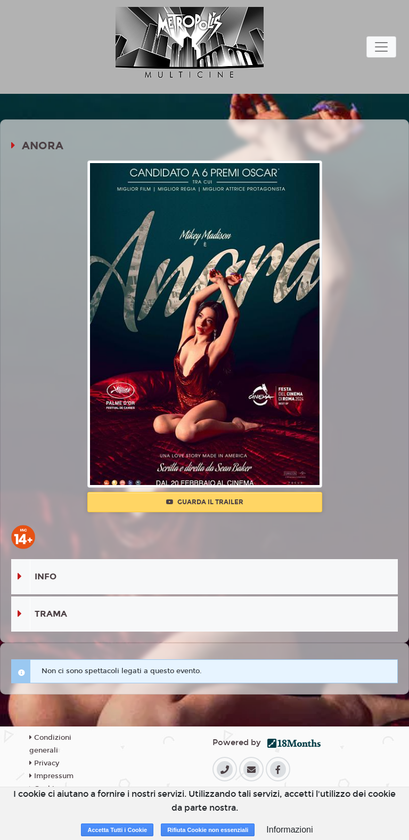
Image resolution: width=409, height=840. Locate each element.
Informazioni (289, 829)
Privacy (44, 763)
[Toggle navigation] (381, 47)
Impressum (51, 776)
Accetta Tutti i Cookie (117, 830)
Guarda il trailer (204, 502)
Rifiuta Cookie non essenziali (207, 830)
